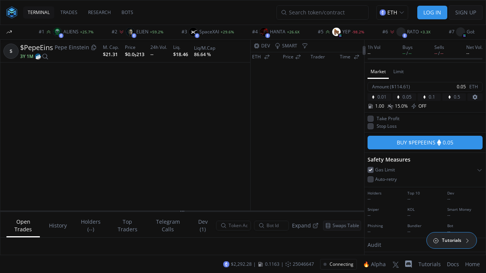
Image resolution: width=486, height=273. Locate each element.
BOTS (127, 12)
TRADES (68, 12)
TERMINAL (39, 12)
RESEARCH (99, 12)
